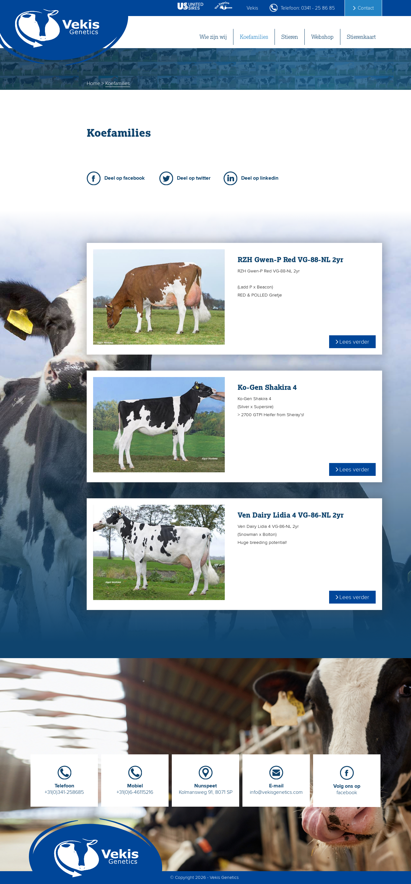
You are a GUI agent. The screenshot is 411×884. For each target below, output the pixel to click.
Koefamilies (254, 37)
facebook (346, 787)
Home (93, 83)
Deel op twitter (194, 178)
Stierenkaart (361, 37)
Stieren (289, 37)
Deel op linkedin (259, 178)
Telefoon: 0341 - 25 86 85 (308, 8)
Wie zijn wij (213, 37)
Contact (366, 8)
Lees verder (354, 341)
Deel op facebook (124, 178)
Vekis (252, 8)
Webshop (322, 37)
